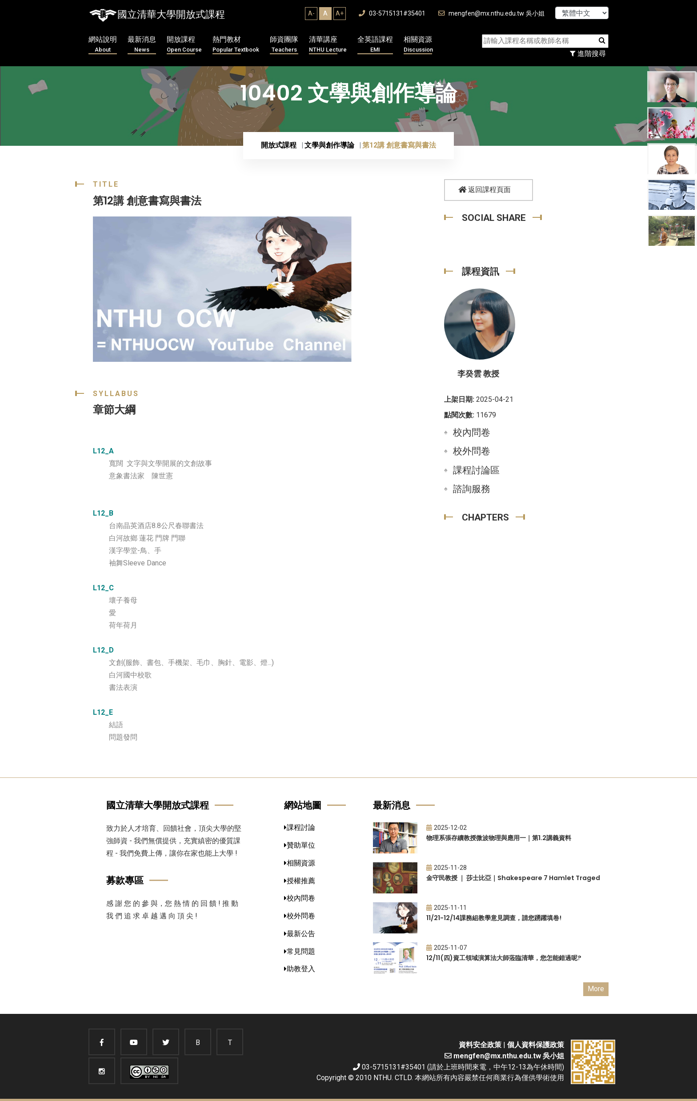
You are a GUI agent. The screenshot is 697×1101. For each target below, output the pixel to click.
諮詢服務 (471, 489)
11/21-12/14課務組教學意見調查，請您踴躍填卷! (493, 917)
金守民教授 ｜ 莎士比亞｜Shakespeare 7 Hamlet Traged (513, 877)
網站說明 (102, 44)
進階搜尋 (588, 53)
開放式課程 (278, 145)
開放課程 (184, 44)
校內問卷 (471, 432)
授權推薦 (299, 881)
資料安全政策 (480, 1045)
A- (311, 13)
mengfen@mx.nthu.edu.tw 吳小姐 (491, 13)
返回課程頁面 (484, 189)
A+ (340, 13)
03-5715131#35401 (392, 13)
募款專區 (125, 880)
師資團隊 (284, 44)
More (596, 989)
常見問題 (299, 951)
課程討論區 (476, 470)
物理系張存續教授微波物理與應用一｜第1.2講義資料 (498, 837)
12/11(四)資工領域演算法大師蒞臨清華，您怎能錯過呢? (503, 957)
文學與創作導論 (329, 145)
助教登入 (299, 969)
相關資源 (418, 44)
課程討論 (299, 827)
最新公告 (299, 933)
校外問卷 (471, 451)
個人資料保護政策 (535, 1045)
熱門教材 (235, 44)
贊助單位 (299, 845)
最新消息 (142, 44)
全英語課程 (375, 44)
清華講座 (328, 44)
